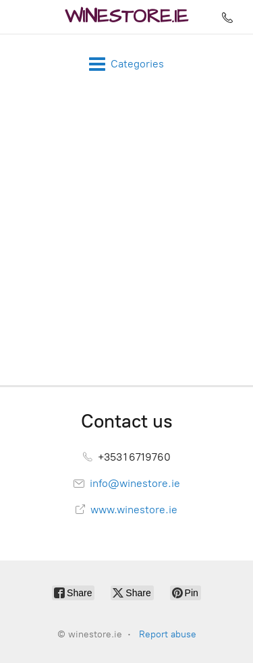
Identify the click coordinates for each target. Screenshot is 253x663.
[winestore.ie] (126, 17)
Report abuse (167, 634)
